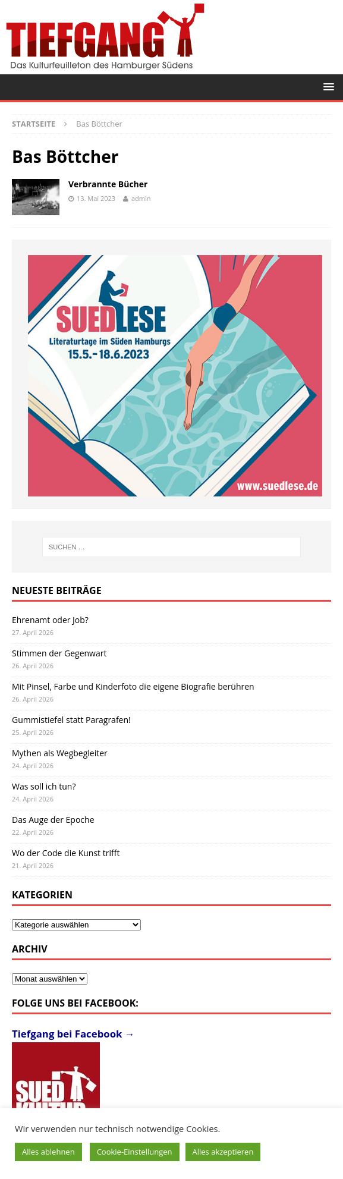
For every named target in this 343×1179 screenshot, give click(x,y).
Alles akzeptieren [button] (223, 1151)
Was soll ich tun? (43, 786)
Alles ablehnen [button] (48, 1151)
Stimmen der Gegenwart (59, 653)
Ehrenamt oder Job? (50, 619)
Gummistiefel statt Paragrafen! (71, 719)
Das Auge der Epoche (53, 819)
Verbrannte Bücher (107, 184)
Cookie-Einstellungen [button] (134, 1151)
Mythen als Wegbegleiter (60, 753)
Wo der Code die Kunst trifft (65, 853)
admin (141, 198)
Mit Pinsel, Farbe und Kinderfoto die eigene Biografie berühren (133, 686)
